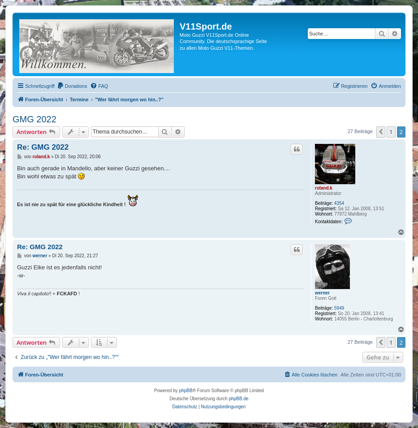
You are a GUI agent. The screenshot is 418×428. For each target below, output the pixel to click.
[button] (380, 131)
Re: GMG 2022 (43, 147)
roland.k (323, 188)
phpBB (186, 390)
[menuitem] (72, 86)
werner (322, 292)
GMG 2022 (34, 119)
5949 (339, 308)
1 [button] (390, 132)
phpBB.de (239, 398)
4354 (339, 203)
